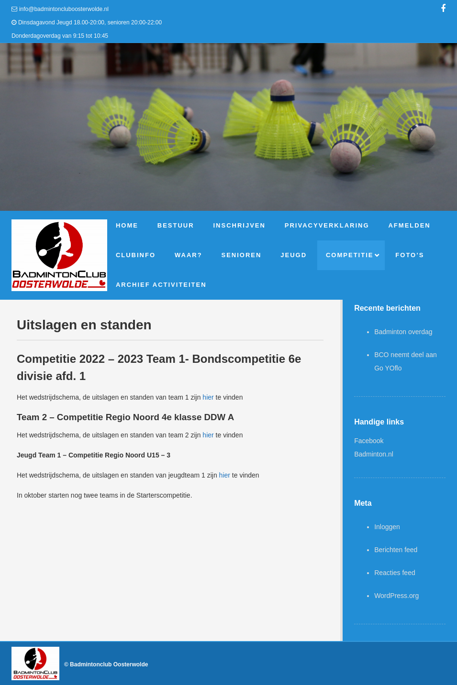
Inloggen (387, 527)
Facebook (368, 441)
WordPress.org (396, 595)
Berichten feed (395, 550)
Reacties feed (394, 572)
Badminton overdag (403, 332)
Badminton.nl (373, 454)
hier (207, 397)
